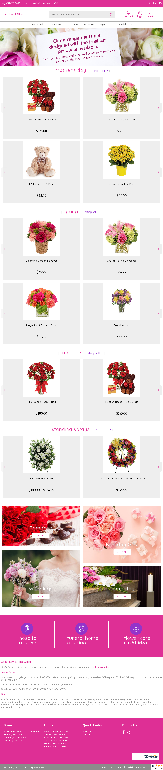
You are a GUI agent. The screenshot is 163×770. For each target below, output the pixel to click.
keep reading (102, 667)
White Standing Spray (41, 478)
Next (159, 108)
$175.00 (41, 131)
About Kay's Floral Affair (16, 661)
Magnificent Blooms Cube (41, 325)
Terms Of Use (101, 767)
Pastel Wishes (122, 325)
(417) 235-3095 (13, 3)
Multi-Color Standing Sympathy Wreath (122, 478)
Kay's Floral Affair (12, 14)
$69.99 (121, 131)
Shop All (99, 71)
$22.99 (41, 196)
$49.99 (41, 272)
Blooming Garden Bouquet (41, 260)
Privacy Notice (116, 767)
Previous (4, 108)
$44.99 (122, 196)
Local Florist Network (135, 767)
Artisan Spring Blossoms (121, 119)
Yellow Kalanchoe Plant (121, 184)
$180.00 (41, 413)
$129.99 (121, 490)
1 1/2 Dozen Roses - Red (41, 401)
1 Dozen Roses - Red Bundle (41, 119)
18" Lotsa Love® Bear (41, 184)
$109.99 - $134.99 (41, 490)
